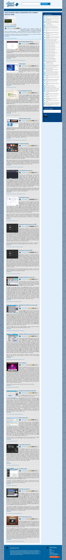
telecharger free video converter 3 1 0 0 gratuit (52, 75)
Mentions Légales (52, 550)
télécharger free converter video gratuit (52, 73)
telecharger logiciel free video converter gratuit (52, 84)
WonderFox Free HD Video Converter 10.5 (27, 390)
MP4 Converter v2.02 (23, 417)
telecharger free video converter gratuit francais (52, 94)
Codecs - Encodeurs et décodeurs (14, 140)
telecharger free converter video (51, 87)
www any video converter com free (51, 52)
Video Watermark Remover (10, 26)
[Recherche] (31, 4)
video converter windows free (50, 46)
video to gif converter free (50, 57)
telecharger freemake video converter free (52, 42)
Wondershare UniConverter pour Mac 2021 (27, 224)
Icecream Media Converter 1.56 (25, 90)
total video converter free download (51, 66)
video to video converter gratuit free (51, 26)
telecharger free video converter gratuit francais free (52, 35)
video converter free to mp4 (50, 51)
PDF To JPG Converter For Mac (25, 517)
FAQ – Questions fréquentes (54, 553)
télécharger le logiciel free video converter (52, 88)
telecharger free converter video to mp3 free (52, 28)
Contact (51, 549)
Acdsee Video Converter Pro (25, 444)
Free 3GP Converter (23, 468)
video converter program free (50, 54)
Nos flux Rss (51, 552)
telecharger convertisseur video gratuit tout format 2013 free (52, 19)
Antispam (13, 513)
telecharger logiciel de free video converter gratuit (52, 78)
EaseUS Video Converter (24, 197)
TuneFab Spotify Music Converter (26, 170)
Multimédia (6, 38)
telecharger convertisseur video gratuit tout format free (52, 37)
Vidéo (8, 38)
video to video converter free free (51, 40)
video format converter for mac (51, 48)
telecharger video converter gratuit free (52, 21)
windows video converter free (50, 49)
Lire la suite (7, 36)
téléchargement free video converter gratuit (51, 81)
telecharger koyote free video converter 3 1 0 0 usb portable (52, 105)
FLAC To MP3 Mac (22, 363)
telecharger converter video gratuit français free (52, 17)
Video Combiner (22, 63)
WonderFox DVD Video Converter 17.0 (26, 277)
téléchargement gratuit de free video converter (51, 92)
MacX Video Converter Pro (24, 489)
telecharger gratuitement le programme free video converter (52, 70)
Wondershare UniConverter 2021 (25, 250)
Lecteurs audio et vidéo (13, 60)
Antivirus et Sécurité (9, 513)
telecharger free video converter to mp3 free (52, 30)
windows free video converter (50, 55)
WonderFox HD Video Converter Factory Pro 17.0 (29, 334)
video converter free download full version (52, 65)
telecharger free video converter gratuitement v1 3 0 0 (51, 62)
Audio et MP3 (11, 387)
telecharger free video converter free (51, 39)
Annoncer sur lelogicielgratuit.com (54, 554)
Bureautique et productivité (10, 541)
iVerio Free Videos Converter (25, 118)
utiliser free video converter (50, 85)
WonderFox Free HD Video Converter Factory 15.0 (28, 305)
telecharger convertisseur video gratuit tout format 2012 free (52, 23)
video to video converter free (50, 43)
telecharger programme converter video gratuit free (52, 33)
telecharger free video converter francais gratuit (52, 101)
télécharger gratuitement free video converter (51, 96)
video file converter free (49, 63)
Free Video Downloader (24, 143)
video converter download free (50, 58)
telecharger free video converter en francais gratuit (51, 99)
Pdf (14, 541)
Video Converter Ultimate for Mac (26, 41)
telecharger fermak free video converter (52, 79)
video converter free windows (50, 45)
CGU (50, 551)
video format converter (49, 68)
